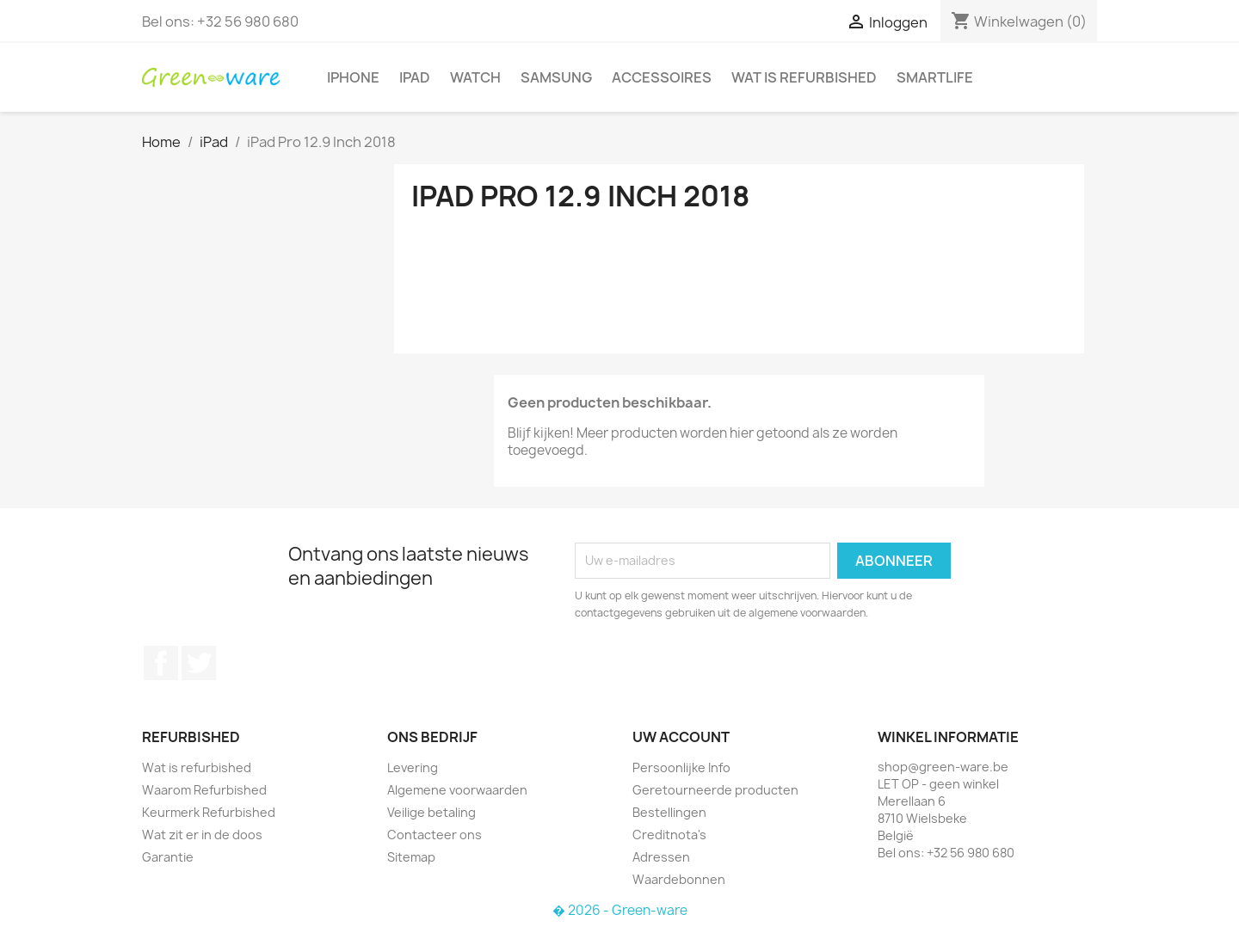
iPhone (353, 77)
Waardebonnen (678, 879)
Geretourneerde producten (715, 790)
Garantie (168, 857)
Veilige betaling (431, 812)
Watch (475, 77)
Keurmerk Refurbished (208, 812)
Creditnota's (669, 834)
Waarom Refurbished (204, 790)
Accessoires (662, 77)
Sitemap (411, 857)
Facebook (161, 663)
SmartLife (935, 77)
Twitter (199, 663)
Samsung (556, 77)
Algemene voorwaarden (457, 790)
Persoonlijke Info (681, 767)
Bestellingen (669, 812)
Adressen (661, 857)
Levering (412, 767)
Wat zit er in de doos (202, 834)
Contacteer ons (434, 834)
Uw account (681, 736)
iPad (414, 77)
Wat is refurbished (804, 77)
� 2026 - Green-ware (619, 910)
